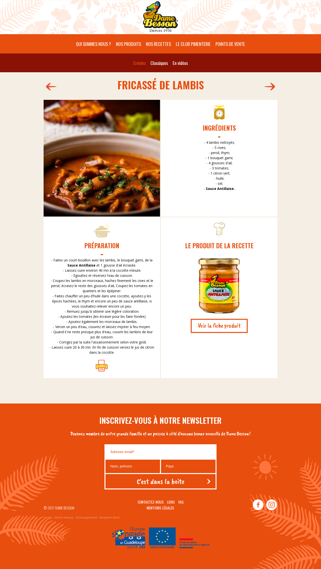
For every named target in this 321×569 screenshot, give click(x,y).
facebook (258, 505)
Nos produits (128, 44)
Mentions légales (160, 507)
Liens (171, 502)
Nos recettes (158, 44)
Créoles (139, 63)
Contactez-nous (151, 502)
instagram (271, 505)
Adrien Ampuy (64, 517)
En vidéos (180, 63)
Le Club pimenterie (193, 44)
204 (50, 87)
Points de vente (230, 44)
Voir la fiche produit (219, 326)
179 (270, 87)
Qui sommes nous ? (93, 44)
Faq (180, 502)
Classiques (159, 63)
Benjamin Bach (110, 517)
